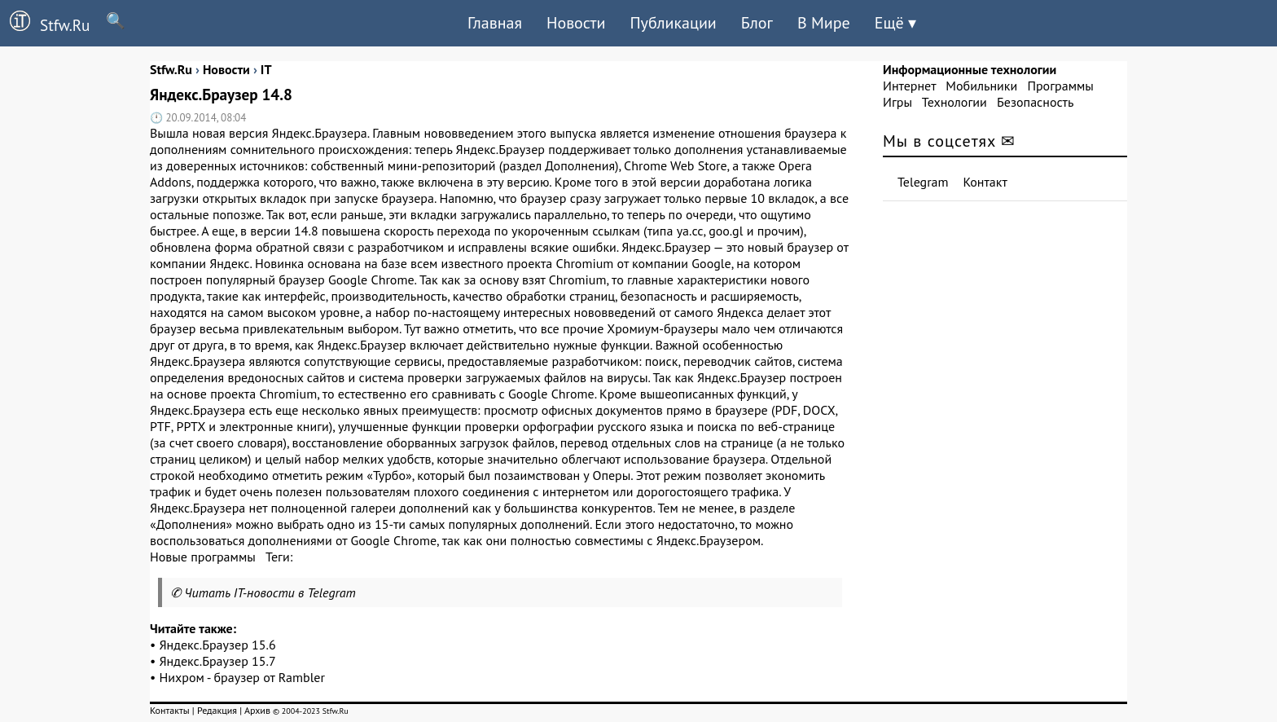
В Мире (823, 22)
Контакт (985, 182)
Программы (1060, 85)
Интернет (909, 85)
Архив (257, 710)
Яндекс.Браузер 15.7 (218, 661)
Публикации (673, 22)
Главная (494, 22)
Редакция (217, 710)
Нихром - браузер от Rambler (242, 677)
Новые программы (203, 556)
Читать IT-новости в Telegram (270, 592)
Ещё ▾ (895, 22)
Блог (757, 22)
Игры (897, 102)
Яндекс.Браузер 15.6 (218, 644)
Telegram (923, 182)
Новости (575, 22)
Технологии (954, 102)
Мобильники (981, 85)
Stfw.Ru (45, 23)
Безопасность (1035, 102)
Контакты (170, 710)
